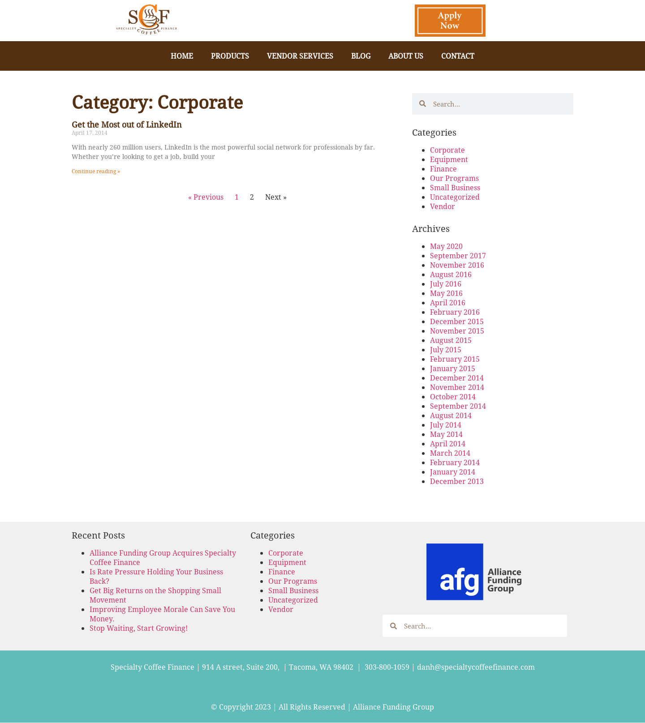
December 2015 (457, 321)
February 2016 (455, 312)
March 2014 (450, 453)
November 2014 (457, 387)
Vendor (442, 206)
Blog (360, 55)
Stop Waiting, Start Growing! (139, 628)
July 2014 (445, 424)
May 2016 (446, 293)
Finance (443, 168)
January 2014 (452, 471)
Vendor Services (300, 55)
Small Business (455, 187)
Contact (457, 55)
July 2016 (445, 283)
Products (230, 55)
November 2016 (457, 265)
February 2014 (455, 462)
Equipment (449, 159)
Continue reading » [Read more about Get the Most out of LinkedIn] (96, 171)
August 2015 (451, 340)
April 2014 (447, 443)
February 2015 (455, 359)
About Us (405, 55)
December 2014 (457, 377)
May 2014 (446, 434)
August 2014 (451, 415)
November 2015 (457, 330)
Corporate (447, 149)
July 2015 (445, 349)
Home (182, 55)
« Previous (206, 196)
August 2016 (451, 274)
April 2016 (447, 302)
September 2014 (458, 406)
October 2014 (453, 396)
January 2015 (452, 368)
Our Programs (454, 178)
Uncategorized (455, 196)
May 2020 (446, 246)
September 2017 (458, 255)
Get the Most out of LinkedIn (127, 124)
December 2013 (457, 481)
